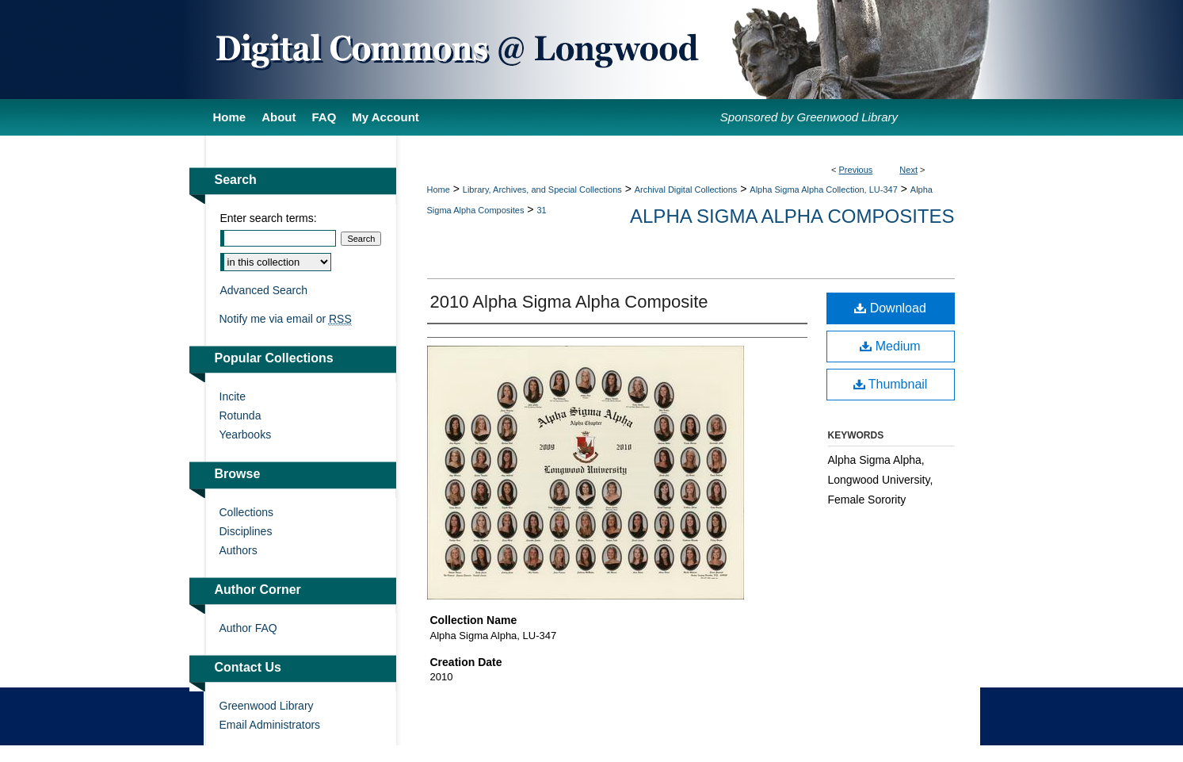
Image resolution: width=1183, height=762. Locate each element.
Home (438, 189)
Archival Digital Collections (686, 189)
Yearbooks (245, 434)
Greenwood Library (266, 705)
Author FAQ (248, 628)
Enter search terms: (268, 218)
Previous (856, 169)
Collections (246, 512)
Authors (238, 550)
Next (908, 169)
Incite (232, 396)
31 (541, 210)
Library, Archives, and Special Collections (542, 189)
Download (890, 308)
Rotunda (240, 415)
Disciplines (246, 531)
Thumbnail (890, 384)
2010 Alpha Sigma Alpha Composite (569, 302)
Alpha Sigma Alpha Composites (792, 216)
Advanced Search (264, 290)
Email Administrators (270, 724)
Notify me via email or (285, 318)
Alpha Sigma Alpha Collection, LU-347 (824, 189)
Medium (890, 346)
